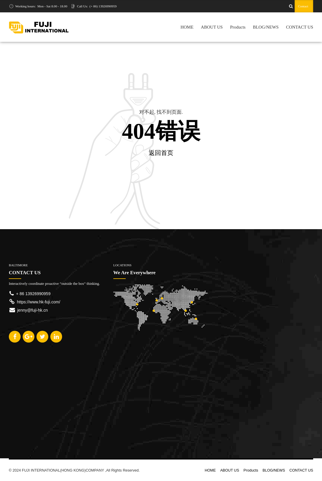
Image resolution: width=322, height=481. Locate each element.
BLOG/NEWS (266, 27)
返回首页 (161, 152)
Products (238, 27)
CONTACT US (299, 27)
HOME (186, 27)
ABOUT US (212, 27)
